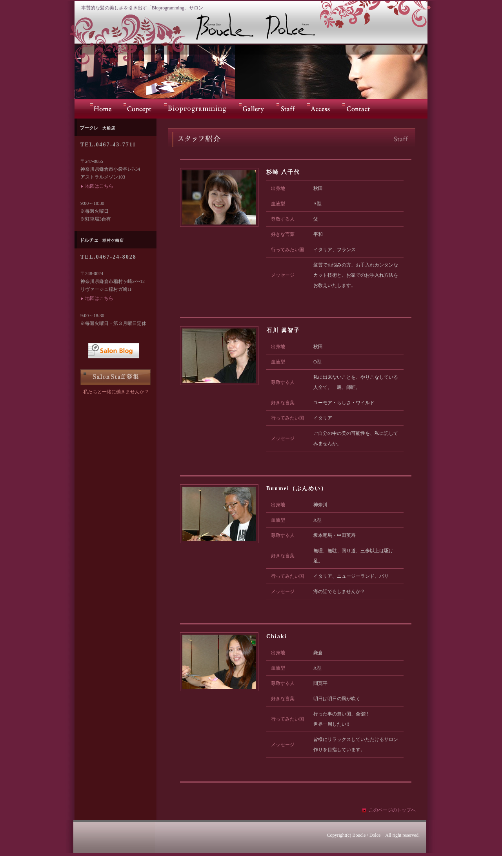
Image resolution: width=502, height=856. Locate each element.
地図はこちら (99, 186)
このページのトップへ (392, 810)
